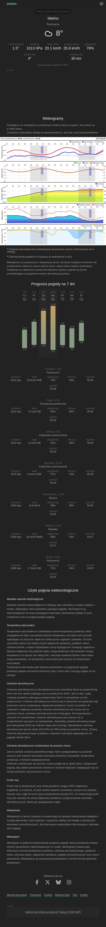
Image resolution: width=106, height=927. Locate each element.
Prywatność (35, 895)
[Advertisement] (53, 90)
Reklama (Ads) (62, 895)
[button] (75, 142)
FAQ (75, 895)
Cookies (48, 895)
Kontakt (84, 895)
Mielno (53, 18)
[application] (53, 151)
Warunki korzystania (17, 895)
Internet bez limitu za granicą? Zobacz (53, 912)
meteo (12, 4)
